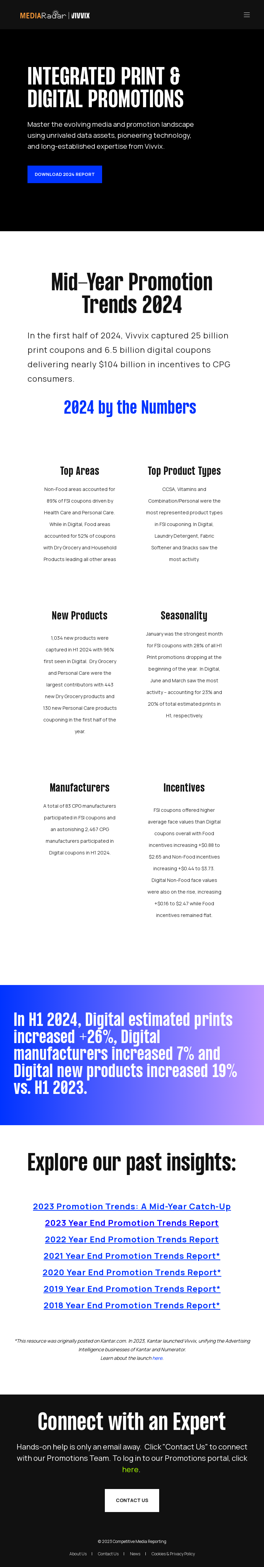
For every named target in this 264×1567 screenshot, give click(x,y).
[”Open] (247, 15)
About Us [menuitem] (78, 1554)
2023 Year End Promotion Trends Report (132, 1222)
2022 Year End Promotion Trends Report (132, 1239)
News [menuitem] (135, 1554)
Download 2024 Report (65, 174)
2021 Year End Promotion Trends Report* (132, 1255)
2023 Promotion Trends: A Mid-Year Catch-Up (132, 1206)
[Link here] (157, 1358)
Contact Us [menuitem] (108, 1554)
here (130, 1487)
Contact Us (132, 1517)
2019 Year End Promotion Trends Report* (132, 1288)
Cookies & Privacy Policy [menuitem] (173, 1554)
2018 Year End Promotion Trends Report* (132, 1305)
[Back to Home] (55, 17)
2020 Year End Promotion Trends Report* (132, 1272)
